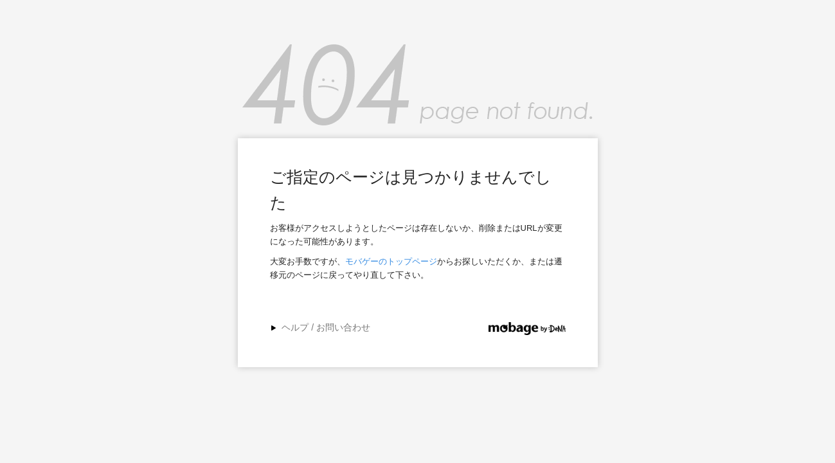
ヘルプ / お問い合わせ (326, 327)
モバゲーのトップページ (391, 261)
